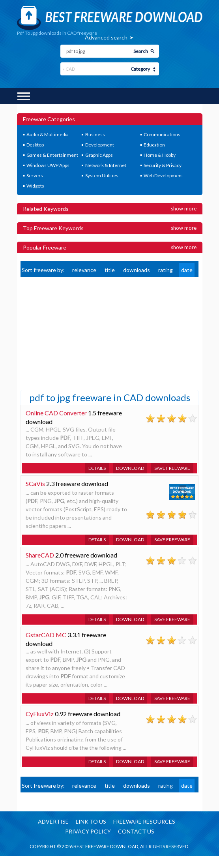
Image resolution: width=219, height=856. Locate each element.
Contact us (136, 831)
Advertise (53, 821)
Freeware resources (144, 821)
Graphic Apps (99, 155)
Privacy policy (88, 831)
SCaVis (35, 483)
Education (154, 145)
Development (99, 145)
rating (165, 270)
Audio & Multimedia (47, 134)
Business (95, 134)
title (110, 270)
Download (130, 468)
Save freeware (172, 468)
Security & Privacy (163, 165)
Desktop (35, 145)
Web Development (163, 175)
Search (140, 51)
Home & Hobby (160, 155)
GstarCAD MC (46, 634)
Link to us (91, 821)
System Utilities (101, 175)
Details (97, 468)
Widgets (35, 186)
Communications (162, 134)
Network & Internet (105, 165)
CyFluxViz (40, 713)
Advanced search (106, 37)
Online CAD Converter (56, 413)
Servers (34, 175)
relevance (84, 270)
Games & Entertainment (52, 155)
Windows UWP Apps (47, 165)
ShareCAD (40, 555)
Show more (184, 208)
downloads (136, 270)
